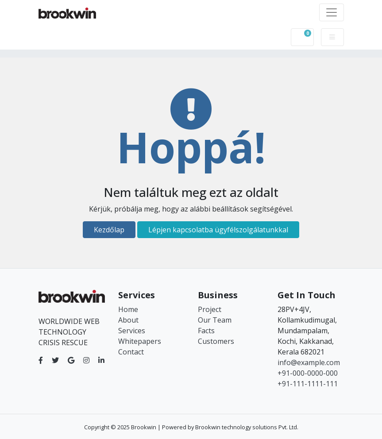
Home (128, 309)
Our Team (215, 320)
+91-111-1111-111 (308, 384)
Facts (206, 330)
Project (209, 309)
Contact (131, 352)
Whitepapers (139, 341)
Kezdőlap (109, 230)
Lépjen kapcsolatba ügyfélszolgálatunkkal (218, 230)
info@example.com (309, 362)
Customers (216, 341)
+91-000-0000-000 (308, 373)
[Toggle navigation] (331, 12)
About (128, 320)
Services (131, 330)
